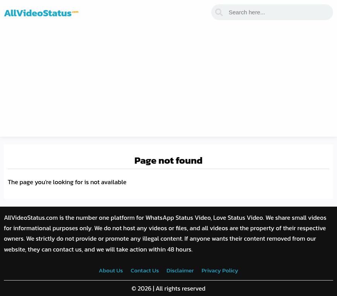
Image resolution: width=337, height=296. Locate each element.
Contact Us (145, 270)
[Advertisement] (168, 82)
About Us (111, 270)
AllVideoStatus (41, 12)
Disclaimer (180, 270)
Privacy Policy (220, 270)
